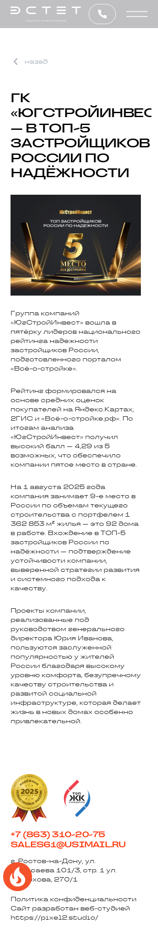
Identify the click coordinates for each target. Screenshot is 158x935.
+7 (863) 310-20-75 (58, 834)
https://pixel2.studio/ (54, 917)
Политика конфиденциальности (73, 899)
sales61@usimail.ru (68, 844)
